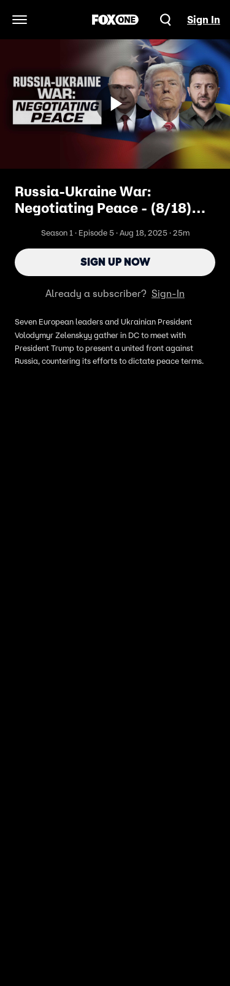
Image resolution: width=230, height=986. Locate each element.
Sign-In (168, 293)
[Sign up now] (115, 103)
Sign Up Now (115, 262)
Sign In (203, 19)
